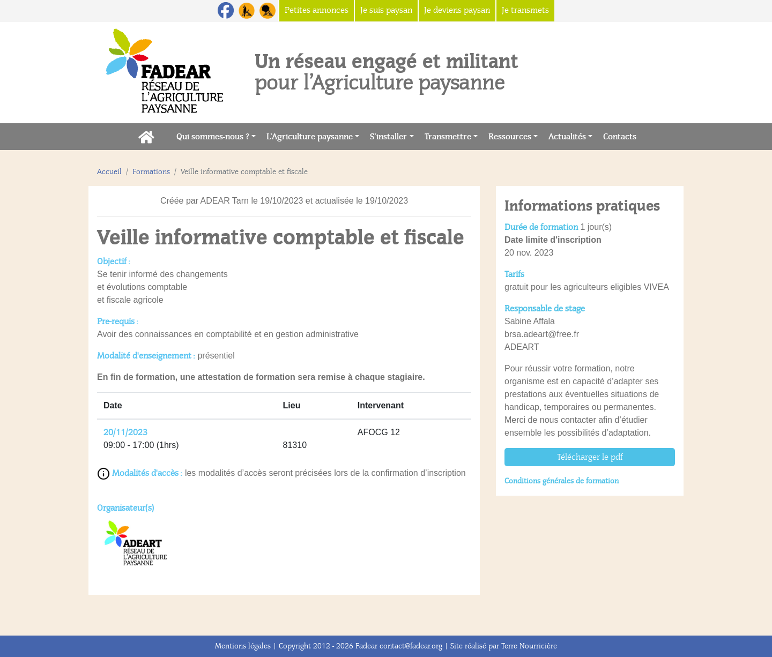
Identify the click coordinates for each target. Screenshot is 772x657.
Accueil (109, 171)
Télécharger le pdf (590, 457)
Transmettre (448, 136)
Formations (151, 171)
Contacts (622, 136)
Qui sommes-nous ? (212, 136)
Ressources (509, 136)
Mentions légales (243, 646)
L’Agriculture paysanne (309, 136)
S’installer (388, 136)
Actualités (567, 136)
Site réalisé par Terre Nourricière (503, 646)
